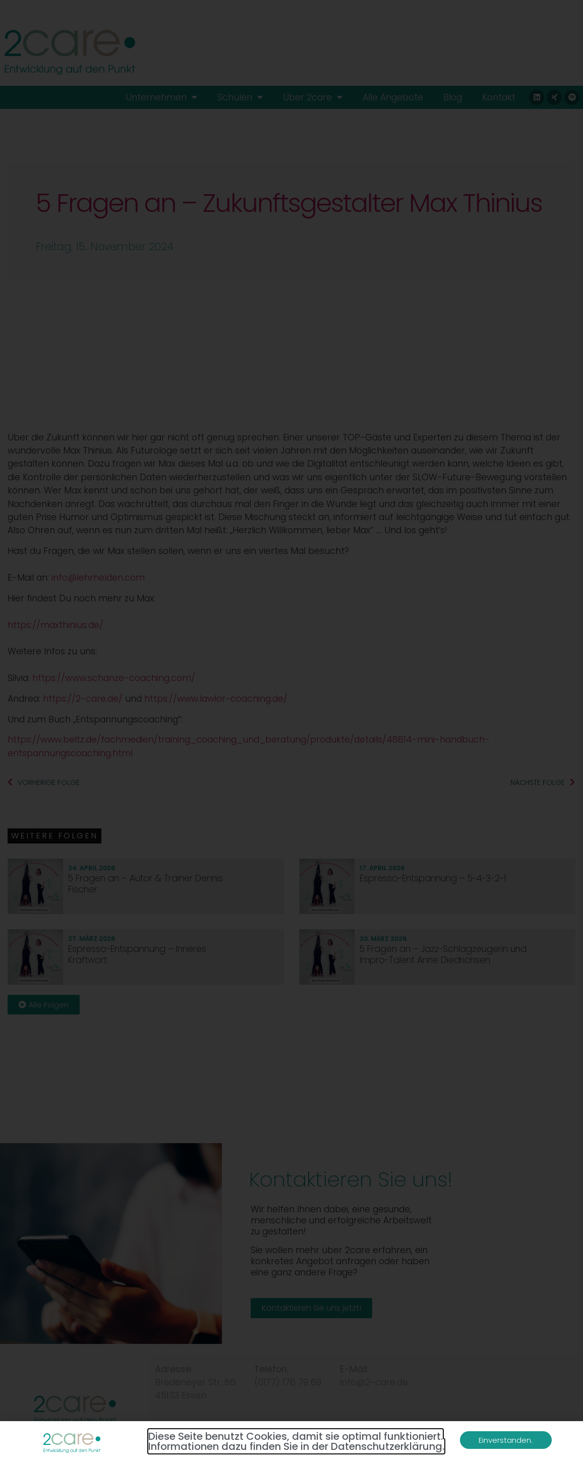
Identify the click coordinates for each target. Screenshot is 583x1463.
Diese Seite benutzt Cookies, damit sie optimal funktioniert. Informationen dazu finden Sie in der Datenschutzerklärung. (296, 1441)
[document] (291, 731)
